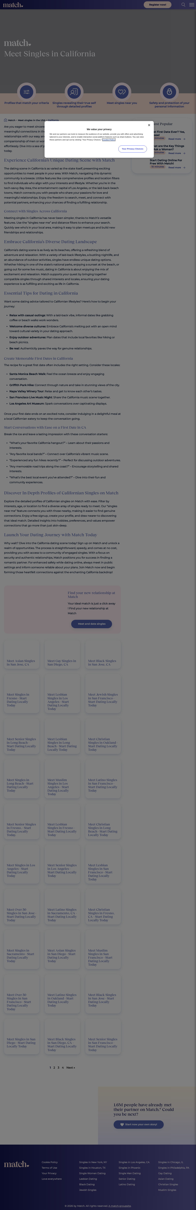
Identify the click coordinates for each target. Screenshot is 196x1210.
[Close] (149, 125)
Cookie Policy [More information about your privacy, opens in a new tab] (109, 140)
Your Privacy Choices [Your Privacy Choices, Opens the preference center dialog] (132, 149)
